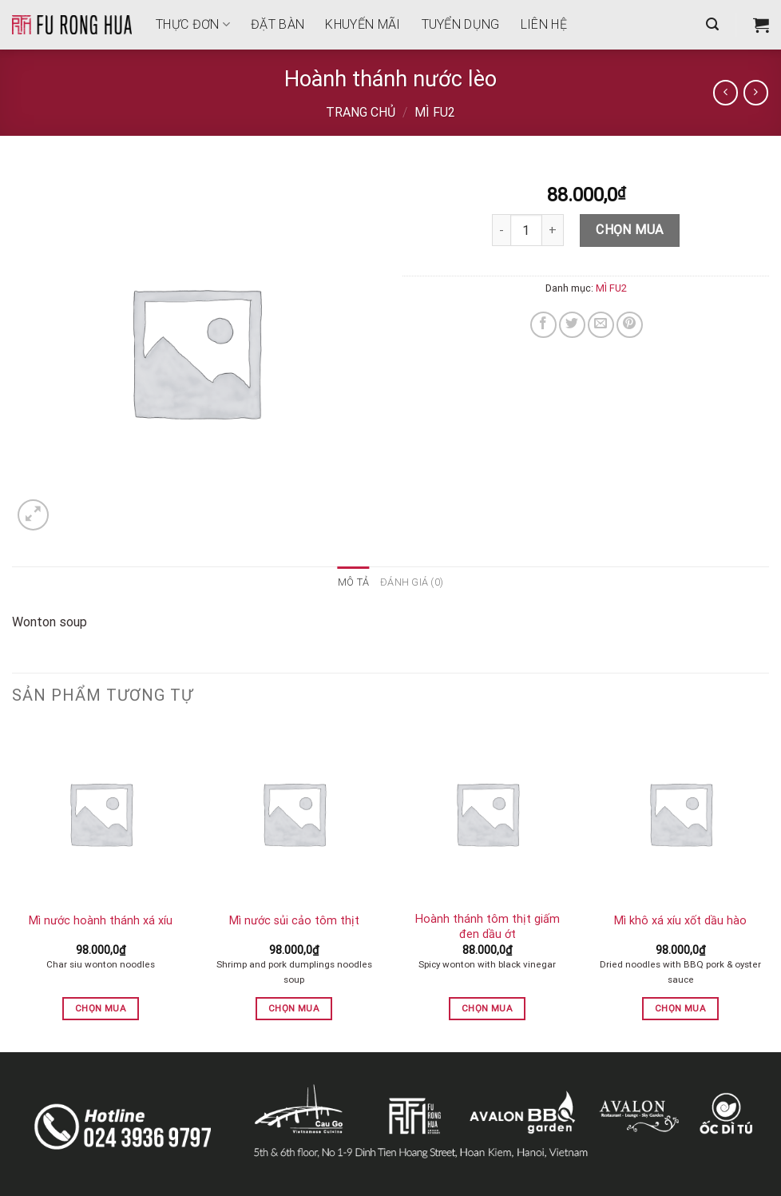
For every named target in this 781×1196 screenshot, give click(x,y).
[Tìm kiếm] (712, 24)
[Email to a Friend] (601, 325)
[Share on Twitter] (572, 325)
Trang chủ (360, 112)
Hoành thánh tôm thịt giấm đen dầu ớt (487, 926)
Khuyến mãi (362, 24)
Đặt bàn (277, 24)
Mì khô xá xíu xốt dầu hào (680, 921)
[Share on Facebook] (543, 325)
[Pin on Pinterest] (629, 325)
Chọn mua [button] (100, 1008)
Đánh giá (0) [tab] (411, 582)
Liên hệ (544, 24)
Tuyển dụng (461, 24)
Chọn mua (630, 229)
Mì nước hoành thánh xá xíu (100, 921)
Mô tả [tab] (353, 582)
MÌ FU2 (434, 112)
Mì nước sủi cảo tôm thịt (294, 921)
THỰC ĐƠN (193, 24)
